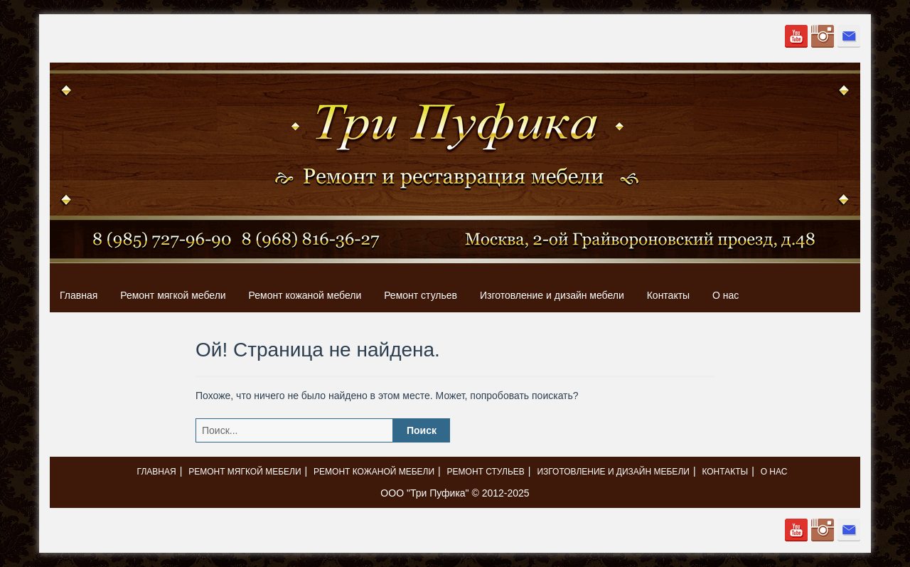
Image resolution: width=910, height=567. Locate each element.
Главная (78, 295)
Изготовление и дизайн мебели (552, 295)
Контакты (668, 295)
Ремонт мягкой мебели (172, 295)
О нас (725, 295)
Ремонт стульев (420, 295)
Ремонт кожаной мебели (305, 295)
